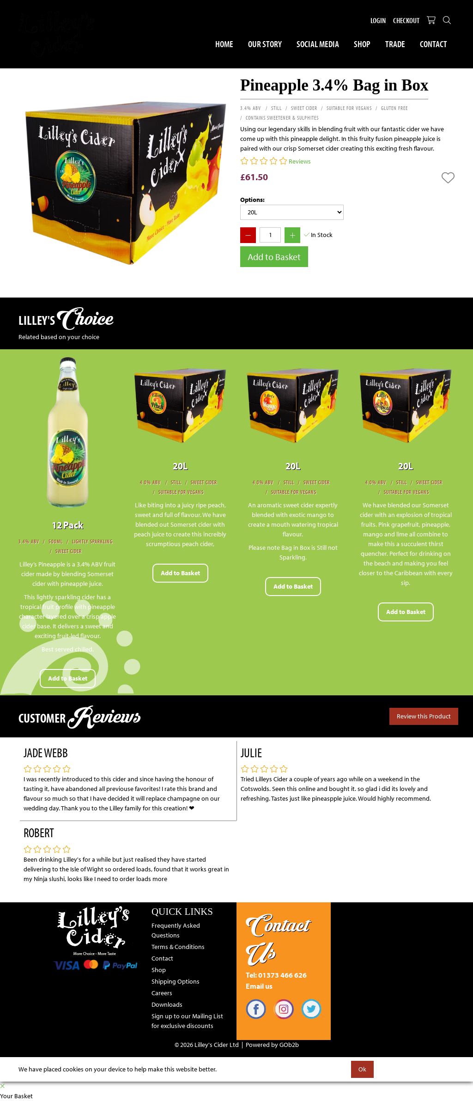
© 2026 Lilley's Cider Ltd (207, 1044)
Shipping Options (176, 981)
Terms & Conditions (178, 947)
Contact (433, 43)
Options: (252, 199)
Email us (259, 986)
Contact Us (277, 938)
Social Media (318, 43)
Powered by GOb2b (272, 1044)
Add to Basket (274, 256)
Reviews (300, 161)
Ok (362, 1069)
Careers (162, 993)
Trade (395, 43)
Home (224, 43)
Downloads (167, 1004)
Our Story (265, 43)
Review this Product (424, 716)
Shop (362, 43)
